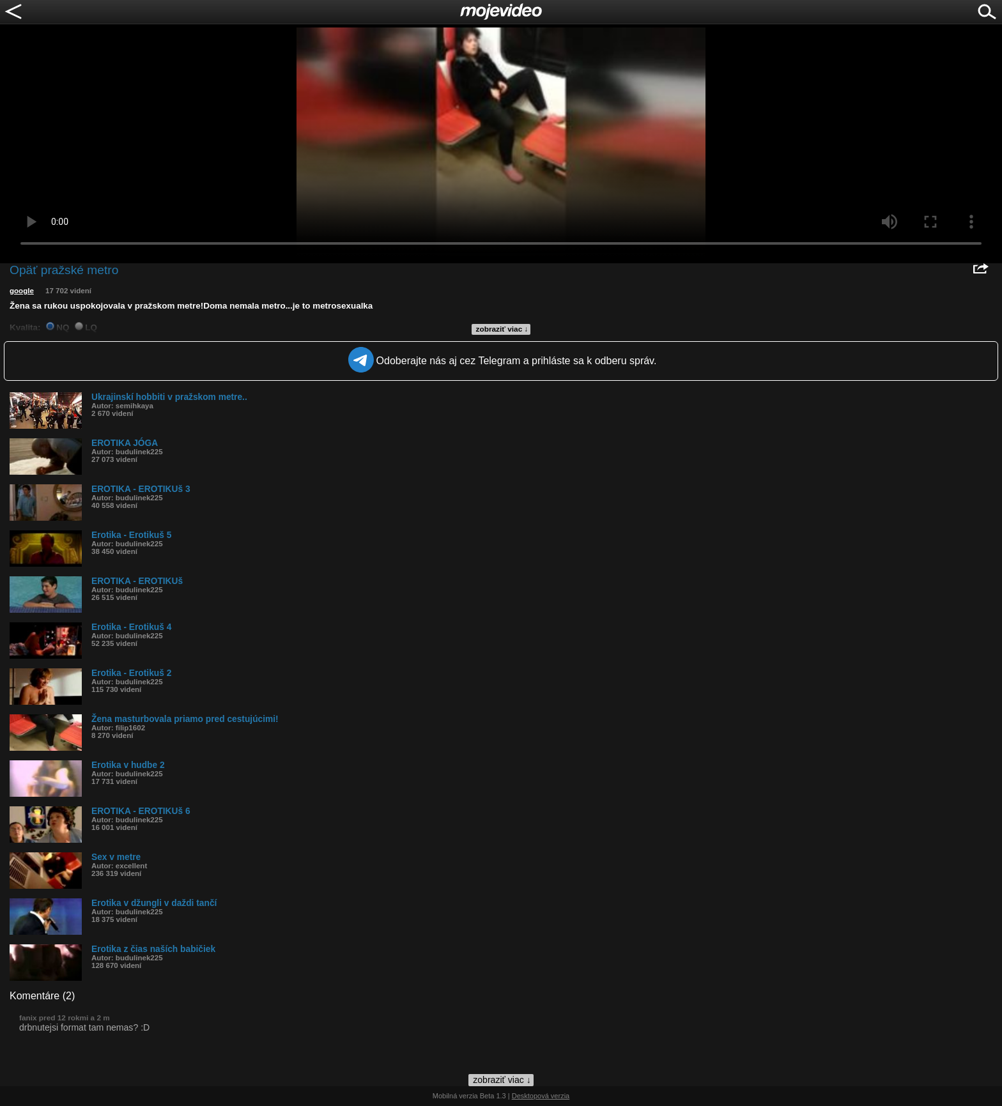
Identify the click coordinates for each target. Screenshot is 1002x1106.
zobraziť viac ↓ (502, 329)
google (22, 291)
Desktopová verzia (541, 1096)
